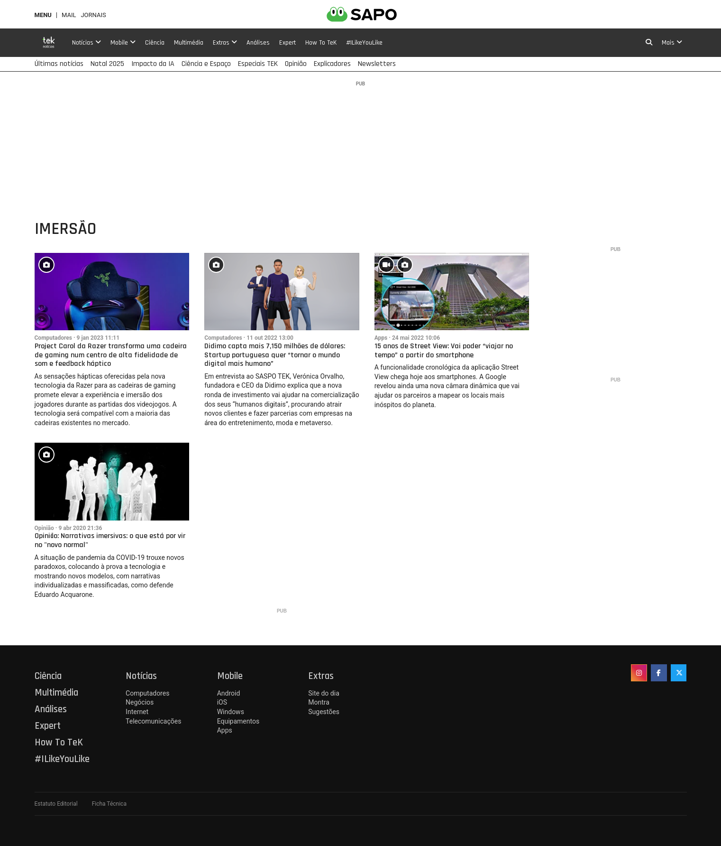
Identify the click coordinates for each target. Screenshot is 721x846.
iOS (222, 702)
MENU (43, 15)
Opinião (44, 528)
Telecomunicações (153, 721)
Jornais (93, 15)
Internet (137, 712)
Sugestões (323, 712)
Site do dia (323, 693)
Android (228, 693)
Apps (381, 338)
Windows (230, 712)
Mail (69, 15)
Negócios (140, 702)
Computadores (53, 338)
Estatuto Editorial (56, 803)
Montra (318, 702)
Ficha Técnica (109, 803)
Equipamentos (238, 721)
